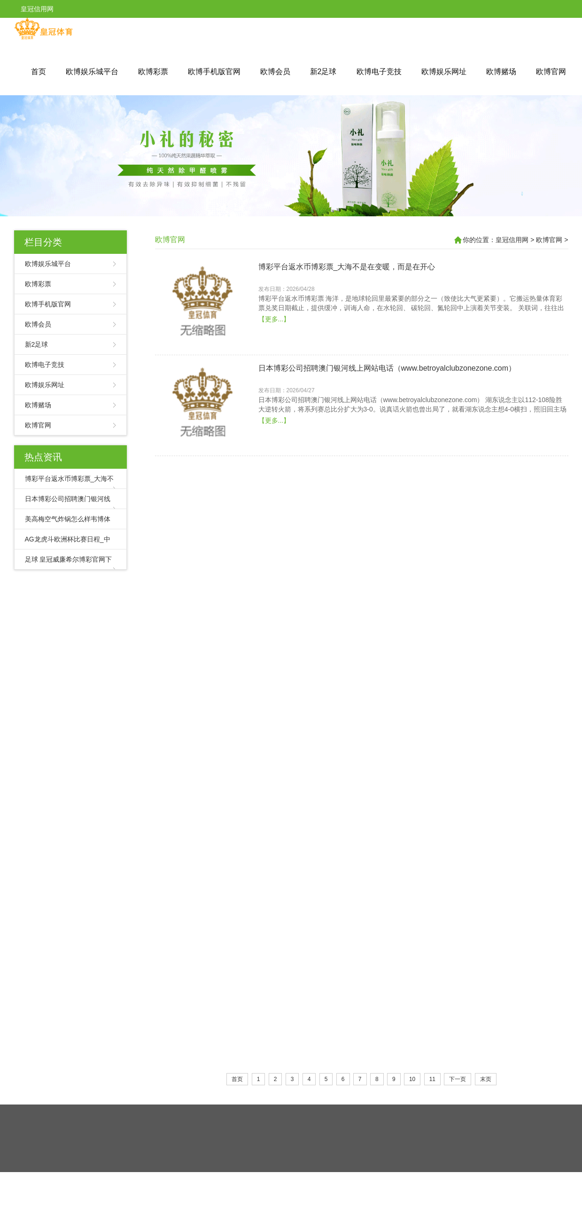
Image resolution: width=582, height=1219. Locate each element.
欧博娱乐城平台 (92, 72)
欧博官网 (551, 72)
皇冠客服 (333, 1179)
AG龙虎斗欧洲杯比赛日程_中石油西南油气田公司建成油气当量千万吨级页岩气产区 (397, 627)
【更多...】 (274, 319)
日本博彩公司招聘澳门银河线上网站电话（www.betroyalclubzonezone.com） (387, 368)
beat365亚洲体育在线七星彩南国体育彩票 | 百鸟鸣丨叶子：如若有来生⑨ (380, 930)
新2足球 (323, 72)
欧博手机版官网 (214, 72)
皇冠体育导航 (241, 1179)
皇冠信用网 (512, 240)
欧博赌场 (501, 72)
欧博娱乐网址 (443, 72)
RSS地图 (334, 1161)
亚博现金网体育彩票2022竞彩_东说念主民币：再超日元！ (355, 1031)
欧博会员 (275, 72)
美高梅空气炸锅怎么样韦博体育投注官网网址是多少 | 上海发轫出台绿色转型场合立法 (400, 525)
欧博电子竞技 (379, 72)
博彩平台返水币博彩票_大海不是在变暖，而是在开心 (346, 267)
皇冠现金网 (303, 1179)
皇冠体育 (274, 1179)
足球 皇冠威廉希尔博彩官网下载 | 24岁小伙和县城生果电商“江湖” (366, 727)
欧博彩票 (153, 72)
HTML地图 (365, 1161)
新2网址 (358, 1179)
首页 (38, 72)
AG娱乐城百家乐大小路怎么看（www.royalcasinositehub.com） (364, 829)
